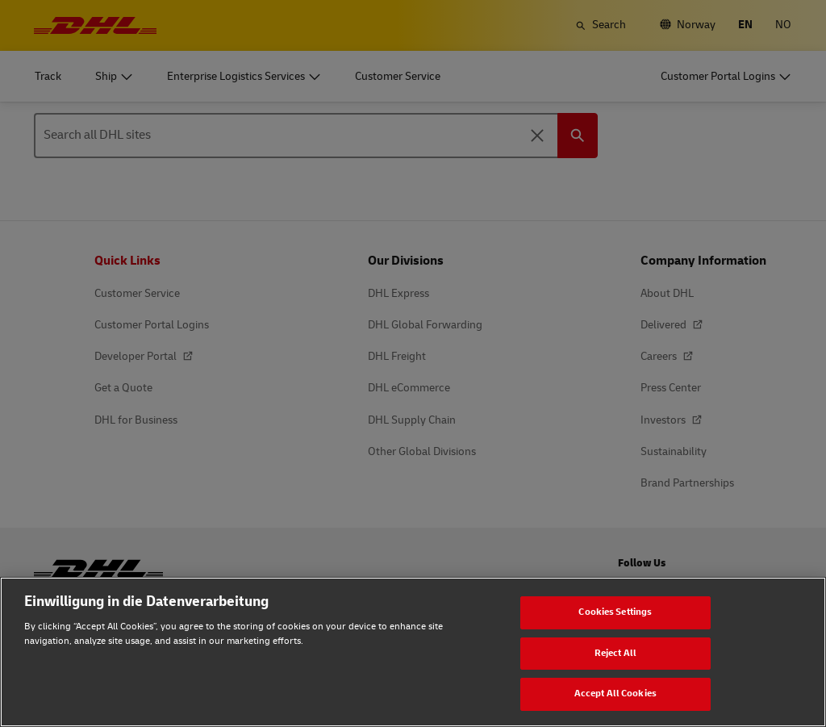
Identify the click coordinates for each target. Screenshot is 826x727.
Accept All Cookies (615, 693)
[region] (413, 652)
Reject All (615, 653)
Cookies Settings (615, 612)
